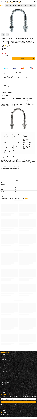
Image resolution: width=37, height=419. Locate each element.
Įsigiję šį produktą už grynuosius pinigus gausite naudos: (16, 77)
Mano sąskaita (4, 363)
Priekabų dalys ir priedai (12, 5)
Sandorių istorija (5, 371)
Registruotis (4, 365)
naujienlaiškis (4, 374)
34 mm (5, 85)
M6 (8, 82)
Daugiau (25, 198)
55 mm (9, 86)
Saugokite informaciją (5, 379)
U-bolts (19, 173)
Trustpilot (2, 3)
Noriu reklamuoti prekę (6, 357)
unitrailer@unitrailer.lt (7, 410)
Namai (7, 5)
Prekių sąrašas (4, 368)
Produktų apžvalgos (7, 92)
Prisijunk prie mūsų (5, 394)
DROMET (7, 48)
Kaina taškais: (9, 76)
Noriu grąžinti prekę (5, 359)
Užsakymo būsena (5, 354)
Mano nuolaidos (4, 373)
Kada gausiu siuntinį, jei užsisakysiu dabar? (15, 72)
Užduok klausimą (6, 95)
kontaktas (3, 408)
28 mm (9, 84)
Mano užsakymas (5, 352)
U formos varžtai (19, 5)
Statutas (3, 384)
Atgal (1, 5)
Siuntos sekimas (4, 356)
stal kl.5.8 (7, 87)
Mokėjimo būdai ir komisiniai (6, 382)
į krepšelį (22, 58)
